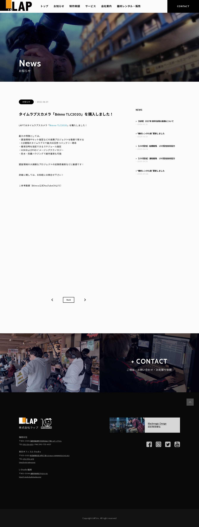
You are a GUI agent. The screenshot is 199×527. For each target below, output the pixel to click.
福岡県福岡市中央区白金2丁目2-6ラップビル (49, 441)
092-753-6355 (29, 445)
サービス (90, 6)
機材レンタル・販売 (129, 6)
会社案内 (106, 6)
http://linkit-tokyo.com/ (29, 462)
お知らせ (59, 6)
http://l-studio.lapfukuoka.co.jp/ (33, 476)
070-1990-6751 (30, 459)
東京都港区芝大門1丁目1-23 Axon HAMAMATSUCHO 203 (54, 456)
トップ (44, 6)
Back (68, 300)
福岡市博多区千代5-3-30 (41, 473)
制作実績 (75, 6)
